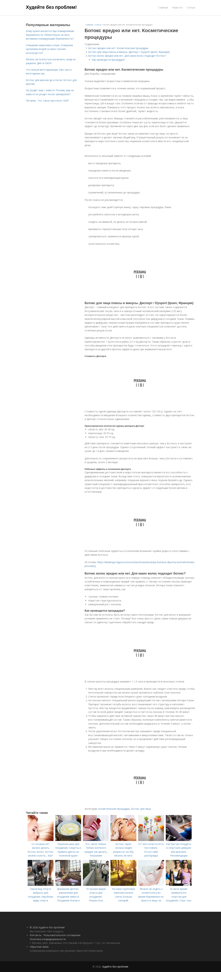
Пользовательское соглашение (61, 935)
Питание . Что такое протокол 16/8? (47, 100)
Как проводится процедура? (108, 59)
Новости (177, 7)
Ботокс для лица (141, 808)
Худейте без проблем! (51, 7)
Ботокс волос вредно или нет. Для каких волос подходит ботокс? (127, 55)
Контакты (35, 935)
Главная (163, 7)
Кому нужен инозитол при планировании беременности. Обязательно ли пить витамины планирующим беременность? (50, 34)
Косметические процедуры (114, 808)
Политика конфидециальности (48, 939)
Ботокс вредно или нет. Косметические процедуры (118, 48)
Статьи (191, 7)
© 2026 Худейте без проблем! (47, 927)
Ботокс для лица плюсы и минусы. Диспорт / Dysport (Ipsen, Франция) (129, 52)
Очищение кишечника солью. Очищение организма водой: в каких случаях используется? (49, 49)
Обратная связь (39, 946)
